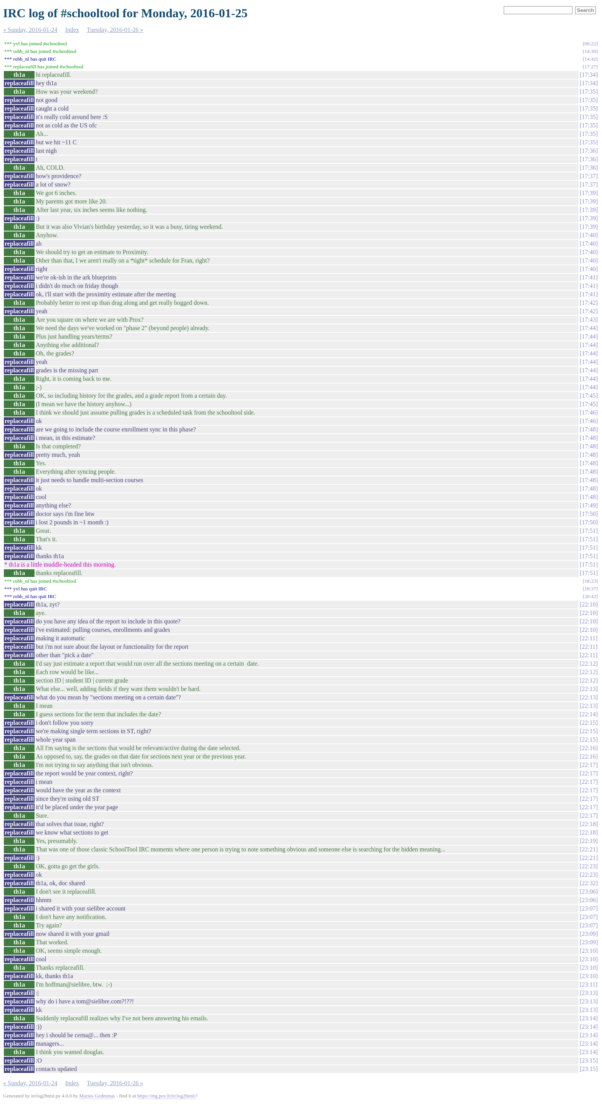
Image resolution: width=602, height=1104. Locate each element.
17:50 (588, 514)
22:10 (588, 604)
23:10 (588, 950)
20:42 (590, 596)
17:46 (588, 412)
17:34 (588, 74)
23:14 (588, 1018)
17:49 (588, 505)
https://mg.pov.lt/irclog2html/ (166, 1096)
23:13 (588, 993)
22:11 (588, 638)
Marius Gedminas (97, 1096)
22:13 (588, 689)
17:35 (588, 91)
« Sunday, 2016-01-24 (30, 29)
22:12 (588, 663)
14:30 (590, 51)
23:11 (588, 984)
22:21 (588, 849)
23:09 (588, 933)
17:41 (588, 277)
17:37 (588, 176)
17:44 (588, 328)
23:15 (588, 1060)
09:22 (590, 43)
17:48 (588, 429)
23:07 (588, 908)
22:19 (588, 841)
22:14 (588, 714)
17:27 (590, 66)
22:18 (588, 824)
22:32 (588, 883)
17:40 (588, 235)
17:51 (588, 530)
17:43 (588, 319)
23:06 (588, 891)
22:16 (588, 748)
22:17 (588, 765)
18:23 (590, 581)
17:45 (588, 395)
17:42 (588, 302)
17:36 (588, 150)
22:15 (588, 722)
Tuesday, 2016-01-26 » (115, 29)
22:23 (588, 866)
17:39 (588, 193)
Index (72, 29)
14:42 (590, 59)
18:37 (590, 589)
